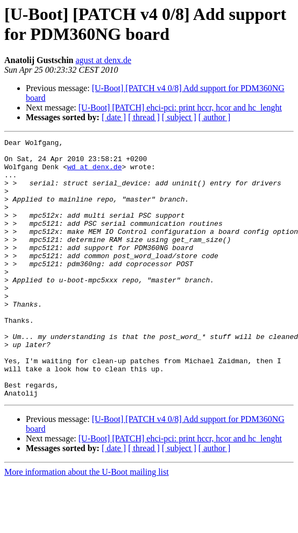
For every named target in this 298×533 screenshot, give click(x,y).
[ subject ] (179, 117)
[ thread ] (144, 117)
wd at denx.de (94, 173)
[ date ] (114, 117)
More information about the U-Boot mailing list (86, 523)
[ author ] (214, 117)
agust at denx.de (103, 60)
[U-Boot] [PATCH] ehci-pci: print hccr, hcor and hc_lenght (180, 107)
